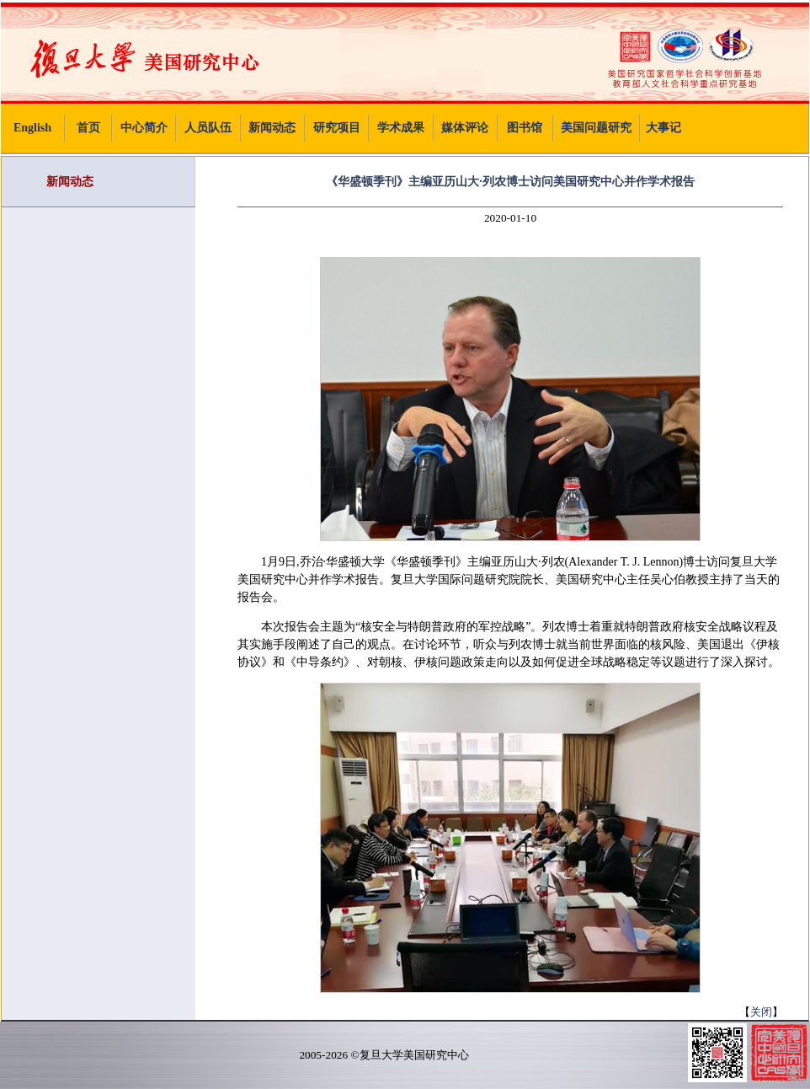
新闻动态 (272, 127)
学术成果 (400, 127)
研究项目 (336, 127)
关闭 (761, 1012)
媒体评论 (464, 127)
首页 (88, 127)
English (32, 127)
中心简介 (144, 127)
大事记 (663, 127)
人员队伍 (208, 127)
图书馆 (524, 127)
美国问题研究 (596, 127)
